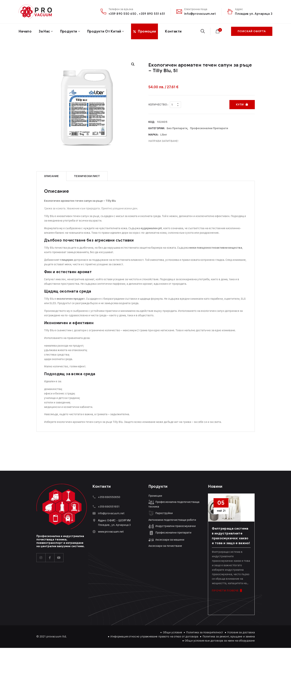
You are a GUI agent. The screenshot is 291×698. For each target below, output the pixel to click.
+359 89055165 (108, 506)
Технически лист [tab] (87, 176)
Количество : (158, 104)
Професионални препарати (209, 128)
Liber (163, 134)
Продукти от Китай (104, 31)
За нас (44, 31)
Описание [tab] (51, 176)
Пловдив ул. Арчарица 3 (253, 14)
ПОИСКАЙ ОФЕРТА (252, 31)
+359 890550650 (109, 497)
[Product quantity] (175, 104)
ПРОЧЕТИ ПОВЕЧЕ (227, 590)
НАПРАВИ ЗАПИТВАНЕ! (163, 141)
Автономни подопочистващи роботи (172, 520)
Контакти (173, 31)
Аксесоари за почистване (165, 546)
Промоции (155, 495)
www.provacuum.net (111, 531)
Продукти (68, 31)
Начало (25, 31)
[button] (133, 64)
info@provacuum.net (200, 14)
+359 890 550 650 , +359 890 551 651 (136, 14)
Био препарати (177, 128)
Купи (240, 104)
